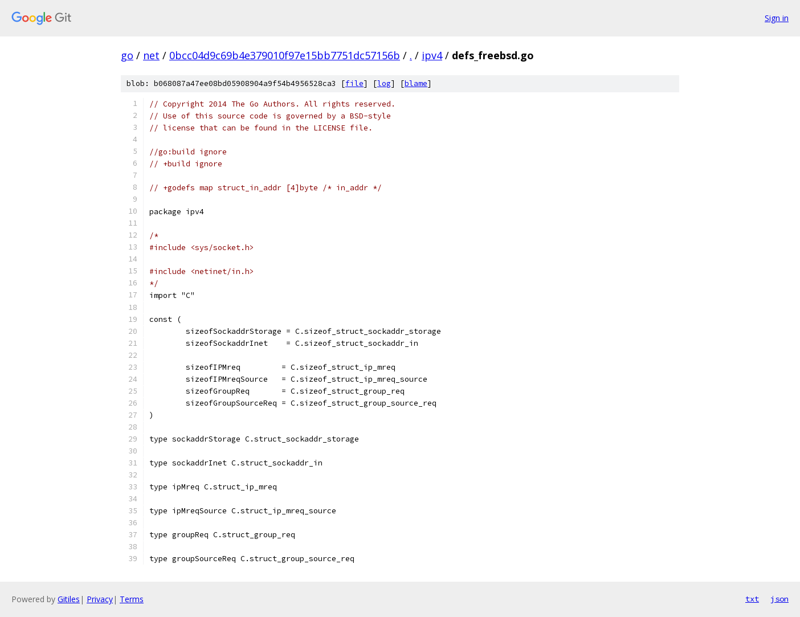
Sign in (777, 18)
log (384, 83)
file (354, 83)
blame (416, 83)
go (127, 55)
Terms (132, 599)
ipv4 (432, 55)
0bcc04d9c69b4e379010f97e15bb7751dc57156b (284, 55)
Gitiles (69, 599)
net (151, 55)
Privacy (100, 599)
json (779, 599)
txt (752, 599)
